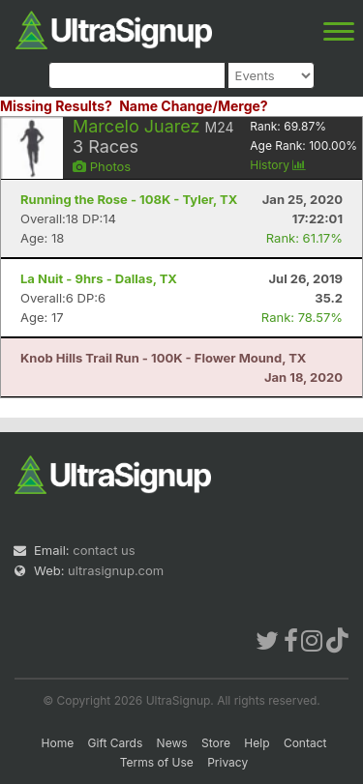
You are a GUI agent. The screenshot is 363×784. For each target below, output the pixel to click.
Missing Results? (56, 106)
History (278, 165)
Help (256, 743)
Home (58, 743)
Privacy (227, 762)
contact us (104, 550)
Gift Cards (115, 743)
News (172, 743)
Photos (102, 166)
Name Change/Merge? (193, 106)
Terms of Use (157, 762)
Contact (305, 743)
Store (215, 743)
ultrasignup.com (116, 570)
